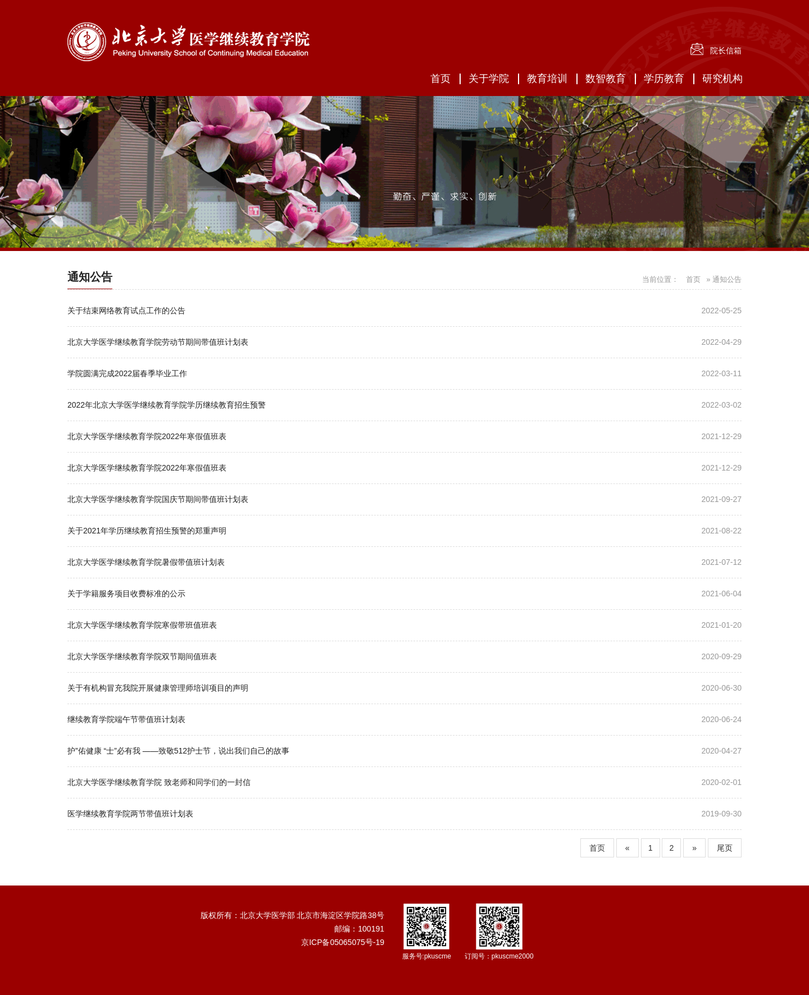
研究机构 (722, 78)
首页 (440, 78)
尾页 (725, 847)
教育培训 (547, 78)
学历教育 (664, 78)
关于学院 (489, 78)
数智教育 (605, 78)
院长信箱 (726, 50)
